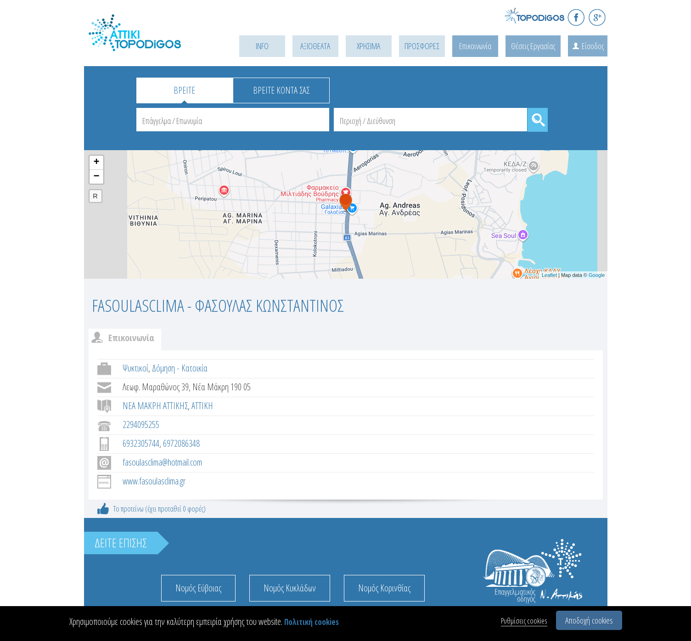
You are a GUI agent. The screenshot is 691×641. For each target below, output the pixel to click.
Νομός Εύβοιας (198, 588)
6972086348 (181, 443)
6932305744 (141, 443)
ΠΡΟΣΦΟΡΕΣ (421, 45)
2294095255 (141, 424)
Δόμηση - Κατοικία (180, 368)
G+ (597, 17)
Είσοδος (593, 45)
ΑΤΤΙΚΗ (202, 405)
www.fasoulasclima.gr (154, 481)
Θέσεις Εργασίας (533, 45)
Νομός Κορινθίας (384, 588)
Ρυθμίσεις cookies (524, 620)
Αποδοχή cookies (589, 620)
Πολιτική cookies (311, 622)
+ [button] (96, 162)
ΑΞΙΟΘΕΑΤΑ (315, 45)
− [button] (96, 177)
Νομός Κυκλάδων (290, 588)
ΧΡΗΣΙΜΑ (368, 45)
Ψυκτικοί (135, 368)
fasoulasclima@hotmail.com (162, 462)
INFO (262, 45)
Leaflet (549, 275)
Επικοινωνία (475, 45)
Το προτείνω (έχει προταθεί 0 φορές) (159, 508)
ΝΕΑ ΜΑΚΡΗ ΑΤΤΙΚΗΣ (155, 405)
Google (597, 275)
